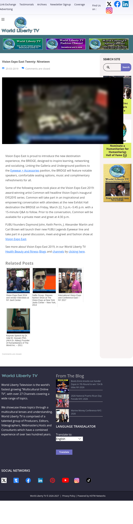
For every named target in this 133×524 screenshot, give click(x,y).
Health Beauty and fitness (21, 251)
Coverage (79, 4)
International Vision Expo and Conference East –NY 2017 (69, 297)
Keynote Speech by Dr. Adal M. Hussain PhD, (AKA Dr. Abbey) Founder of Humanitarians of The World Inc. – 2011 (18, 340)
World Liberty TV (38, 477)
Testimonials (27, 4)
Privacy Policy (68, 477)
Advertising (6, 9)
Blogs (42, 251)
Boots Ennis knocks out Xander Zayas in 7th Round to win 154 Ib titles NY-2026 (79, 383)
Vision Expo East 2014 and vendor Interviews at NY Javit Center (17, 297)
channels (58, 251)
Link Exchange (8, 4)
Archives (42, 4)
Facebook (117, 4)
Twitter (109, 4)
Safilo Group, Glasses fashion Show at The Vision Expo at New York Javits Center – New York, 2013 (44, 300)
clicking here (77, 251)
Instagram (109, 10)
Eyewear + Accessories (24, 170)
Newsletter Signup (60, 4)
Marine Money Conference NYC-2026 (76, 397)
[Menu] (3, 19)
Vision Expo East (15, 239)
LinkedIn (125, 4)
